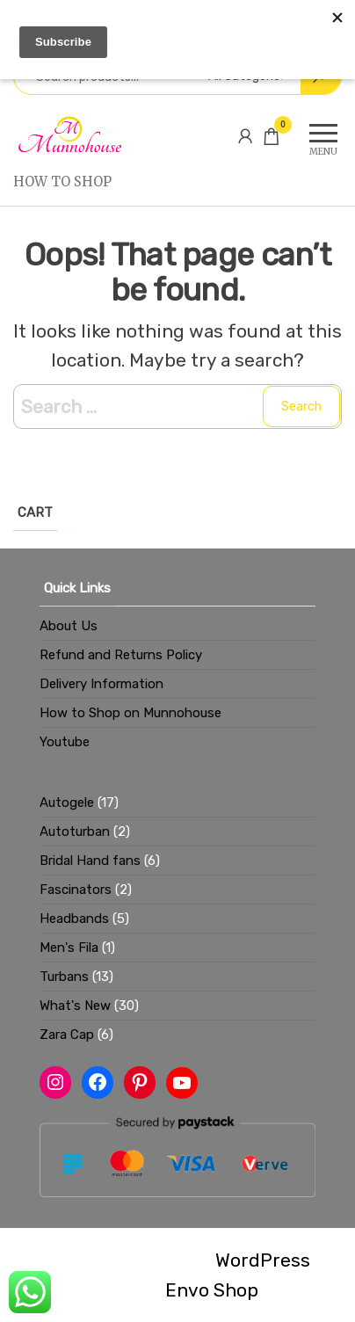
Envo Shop (211, 1290)
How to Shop (62, 181)
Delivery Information (101, 684)
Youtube (65, 742)
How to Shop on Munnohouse (130, 713)
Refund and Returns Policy (121, 655)
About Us (69, 626)
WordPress (262, 1260)
